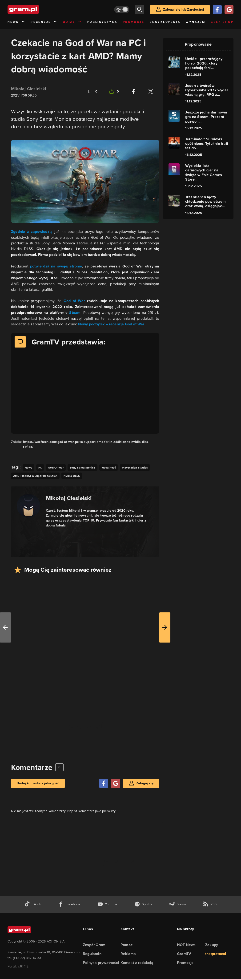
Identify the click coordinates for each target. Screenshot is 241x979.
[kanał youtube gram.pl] (107, 904)
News (16, 22)
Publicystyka (102, 22)
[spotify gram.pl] (143, 904)
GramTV (184, 953)
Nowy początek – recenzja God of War (111, 324)
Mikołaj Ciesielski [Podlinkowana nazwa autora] (69, 498)
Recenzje (44, 22)
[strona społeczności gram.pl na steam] (177, 904)
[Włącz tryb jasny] (121, 9)
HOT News (186, 944)
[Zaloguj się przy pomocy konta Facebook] (217, 9)
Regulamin (92, 953)
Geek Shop (222, 22)
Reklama (128, 953)
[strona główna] (35, 9)
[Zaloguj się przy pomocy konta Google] (229, 9)
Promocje (133, 22)
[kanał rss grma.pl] (210, 904)
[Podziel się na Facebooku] (133, 91)
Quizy (72, 22)
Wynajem (195, 22)
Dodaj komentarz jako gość (38, 783)
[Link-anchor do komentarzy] (92, 91)
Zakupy (211, 944)
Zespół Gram (94, 944)
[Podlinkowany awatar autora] (28, 506)
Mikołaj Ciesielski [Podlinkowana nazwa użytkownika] (28, 89)
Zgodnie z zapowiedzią (31, 231)
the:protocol (215, 953)
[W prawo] (164, 627)
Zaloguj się (144, 783)
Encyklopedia (165, 22)
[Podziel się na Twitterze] (150, 91)
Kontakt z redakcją (136, 962)
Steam (74, 312)
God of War (74, 300)
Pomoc (126, 944)
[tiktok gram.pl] (32, 904)
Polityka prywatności (101, 962)
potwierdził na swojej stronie (56, 266)
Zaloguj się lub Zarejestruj (183, 9)
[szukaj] (139, 9)
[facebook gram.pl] (69, 904)
